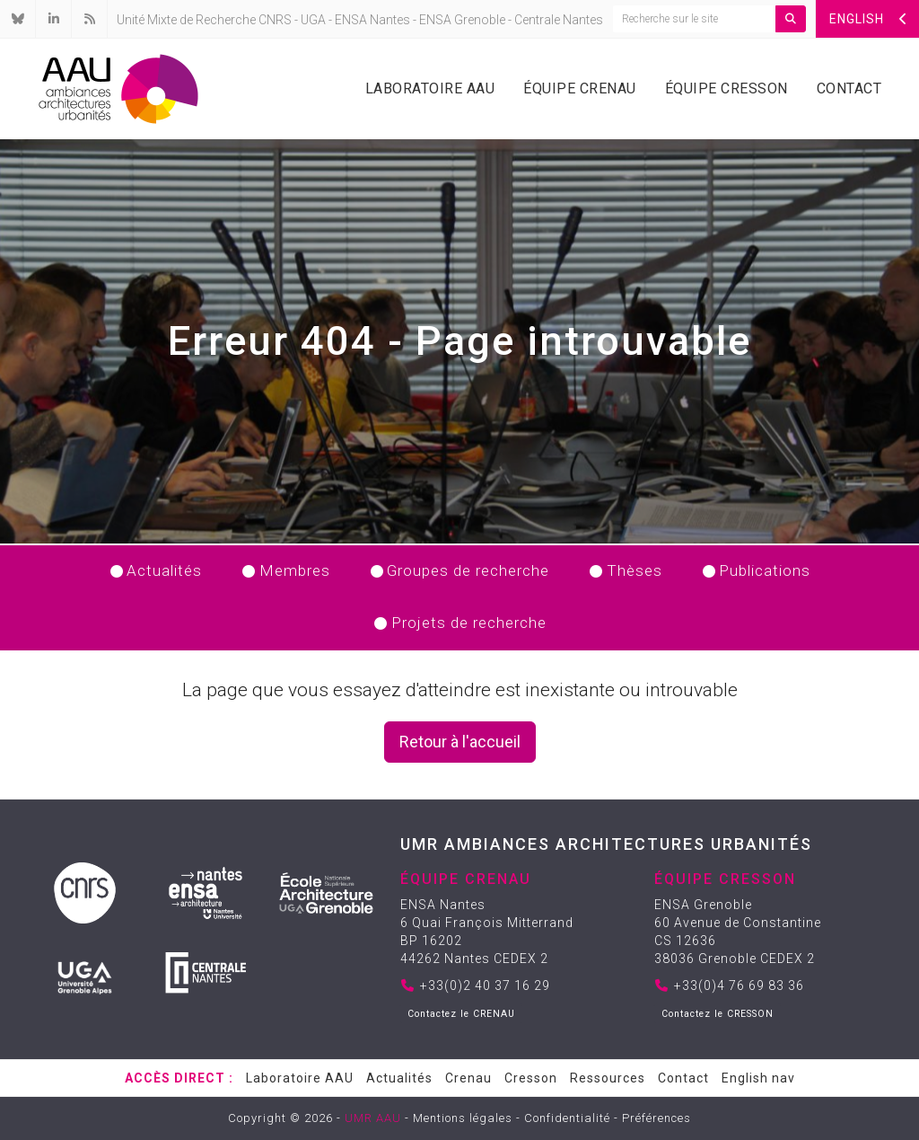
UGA (313, 20)
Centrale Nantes (558, 20)
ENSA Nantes (372, 20)
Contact (849, 88)
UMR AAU (373, 1118)
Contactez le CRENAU (461, 1014)
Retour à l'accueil (460, 741)
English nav (758, 1078)
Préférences (656, 1118)
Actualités (399, 1078)
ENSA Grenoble (462, 20)
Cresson (530, 1078)
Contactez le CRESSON (717, 1014)
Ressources (607, 1078)
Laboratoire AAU (430, 88)
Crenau (468, 1078)
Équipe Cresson (726, 88)
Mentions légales (462, 1118)
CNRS (275, 20)
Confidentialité (567, 1118)
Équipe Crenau (579, 88)
